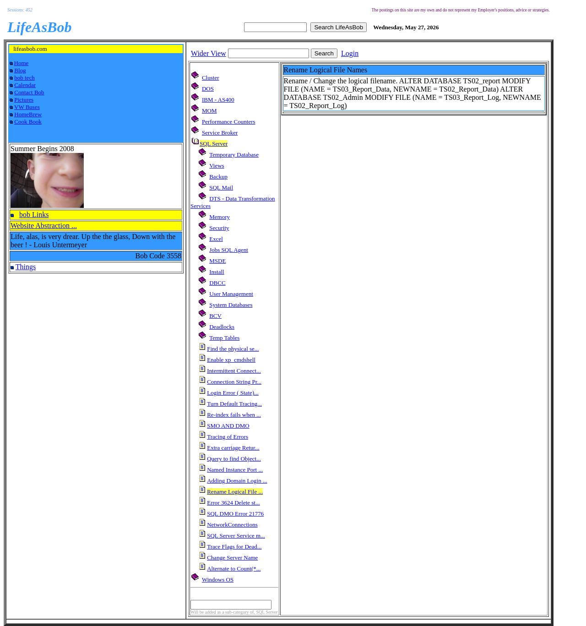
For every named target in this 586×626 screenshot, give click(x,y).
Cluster (210, 77)
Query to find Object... (234, 458)
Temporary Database (234, 154)
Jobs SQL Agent (228, 249)
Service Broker (220, 132)
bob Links (34, 214)
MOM (209, 110)
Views (216, 165)
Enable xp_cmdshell (231, 359)
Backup (218, 176)
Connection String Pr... (234, 381)
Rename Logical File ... (235, 491)
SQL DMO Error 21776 (235, 513)
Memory (219, 216)
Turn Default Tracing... (234, 403)
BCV (215, 315)
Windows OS (217, 579)
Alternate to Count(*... (233, 568)
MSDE (217, 260)
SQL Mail (221, 187)
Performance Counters (228, 121)
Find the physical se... (233, 348)
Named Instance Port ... (235, 469)
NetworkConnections (232, 524)
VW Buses (27, 106)
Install (216, 271)
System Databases (230, 304)
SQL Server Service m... (236, 535)
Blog (20, 70)
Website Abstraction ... (44, 225)
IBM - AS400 (218, 99)
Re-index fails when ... (234, 414)
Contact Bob (29, 92)
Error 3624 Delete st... (233, 502)
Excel (216, 238)
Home (21, 63)
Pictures (23, 99)
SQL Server (214, 143)
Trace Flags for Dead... (234, 546)
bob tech (24, 77)
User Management (231, 293)
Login (349, 53)
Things (26, 267)
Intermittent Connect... (234, 370)
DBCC (217, 282)
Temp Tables (224, 337)
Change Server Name (232, 557)
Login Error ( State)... (233, 392)
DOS (208, 88)
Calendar (25, 85)
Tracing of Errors (227, 436)
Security (219, 227)
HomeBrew (28, 114)
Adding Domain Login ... (237, 480)
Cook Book (28, 121)
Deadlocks (221, 326)
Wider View (208, 53)
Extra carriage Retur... (233, 447)
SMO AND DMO (228, 425)
